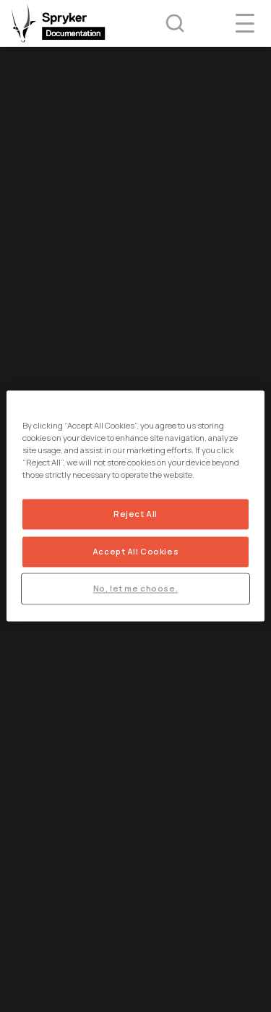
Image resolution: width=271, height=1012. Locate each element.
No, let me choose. (135, 588)
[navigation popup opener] (245, 23)
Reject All (135, 514)
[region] (135, 505)
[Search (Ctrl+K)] (165, 23)
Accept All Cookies (135, 552)
